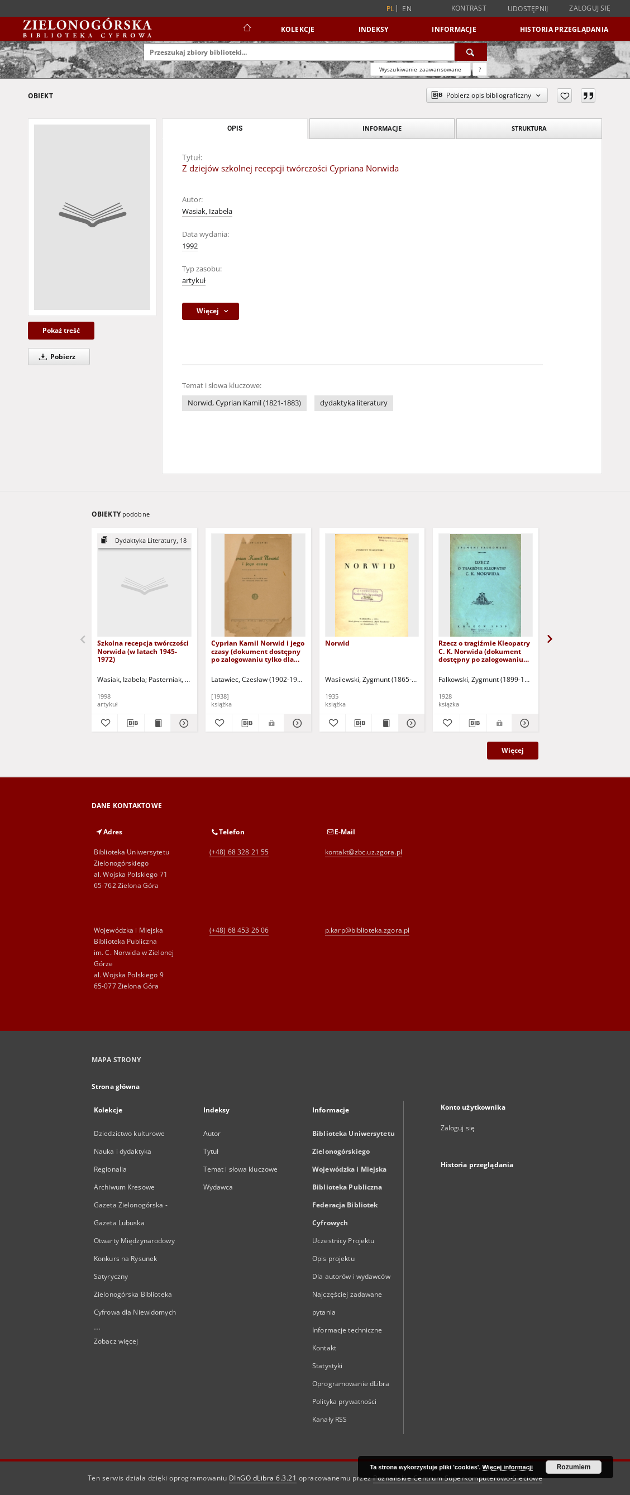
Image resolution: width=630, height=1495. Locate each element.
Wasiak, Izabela (207, 211)
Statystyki (327, 1365)
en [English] (407, 8)
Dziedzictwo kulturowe (129, 1133)
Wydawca (218, 1187)
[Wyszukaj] (471, 52)
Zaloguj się (589, 8)
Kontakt (324, 1348)
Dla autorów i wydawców (351, 1276)
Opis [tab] (234, 128)
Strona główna (116, 1086)
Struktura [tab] (529, 128)
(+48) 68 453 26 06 (239, 930)
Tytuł (211, 1151)
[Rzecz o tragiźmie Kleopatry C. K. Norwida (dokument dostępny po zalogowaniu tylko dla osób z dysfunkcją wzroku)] (485, 585)
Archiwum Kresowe (124, 1187)
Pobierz (55, 356)
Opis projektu (333, 1258)
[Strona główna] (246, 29)
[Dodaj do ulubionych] (564, 95)
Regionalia (110, 1169)
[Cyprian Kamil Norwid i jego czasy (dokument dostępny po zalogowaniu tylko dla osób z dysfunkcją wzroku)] (258, 585)
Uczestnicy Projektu (343, 1240)
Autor (212, 1133)
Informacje (454, 29)
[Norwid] (372, 585)
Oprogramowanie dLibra (351, 1383)
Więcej (513, 750)
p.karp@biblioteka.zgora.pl (367, 930)
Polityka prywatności (344, 1401)
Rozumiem (574, 1467)
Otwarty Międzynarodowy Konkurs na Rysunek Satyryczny (134, 1258)
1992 (190, 246)
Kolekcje (298, 29)
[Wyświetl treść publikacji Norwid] (385, 723)
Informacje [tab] (382, 128)
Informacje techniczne (347, 1330)
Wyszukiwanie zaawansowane (420, 69)
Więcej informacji (508, 1467)
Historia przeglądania (564, 29)
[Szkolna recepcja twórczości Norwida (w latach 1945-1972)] (144, 585)
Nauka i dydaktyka (122, 1151)
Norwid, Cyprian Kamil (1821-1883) (244, 403)
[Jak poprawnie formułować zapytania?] (479, 69)
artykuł (194, 280)
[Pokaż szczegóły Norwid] (410, 723)
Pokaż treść (61, 330)
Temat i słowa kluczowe (240, 1169)
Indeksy (374, 29)
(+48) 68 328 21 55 (239, 852)
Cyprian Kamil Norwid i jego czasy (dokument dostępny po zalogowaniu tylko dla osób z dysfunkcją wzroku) (257, 650)
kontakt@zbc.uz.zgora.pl (363, 852)
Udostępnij (528, 8)
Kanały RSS (329, 1419)
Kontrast (468, 8)
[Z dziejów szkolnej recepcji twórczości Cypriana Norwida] (92, 217)
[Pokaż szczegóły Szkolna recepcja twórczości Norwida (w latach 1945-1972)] (182, 723)
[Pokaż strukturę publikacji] (144, 541)
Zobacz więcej (116, 1341)
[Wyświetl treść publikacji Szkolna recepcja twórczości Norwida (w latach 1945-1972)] (157, 723)
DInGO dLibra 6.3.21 (263, 1478)
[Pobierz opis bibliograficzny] (131, 723)
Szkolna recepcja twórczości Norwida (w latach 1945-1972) (143, 650)
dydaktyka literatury (354, 403)
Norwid (337, 643)
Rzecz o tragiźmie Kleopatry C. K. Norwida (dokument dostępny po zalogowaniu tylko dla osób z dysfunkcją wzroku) (484, 650)
